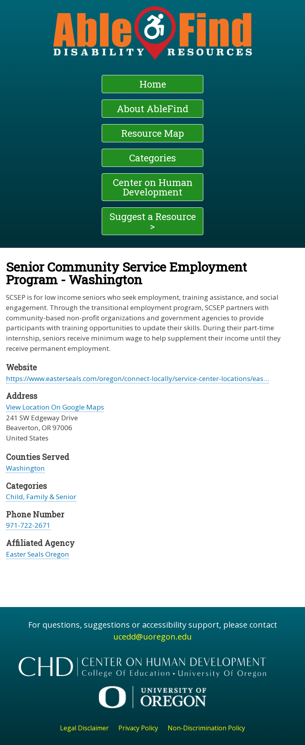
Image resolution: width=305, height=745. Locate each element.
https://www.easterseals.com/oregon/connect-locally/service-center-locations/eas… (137, 378)
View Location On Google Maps (55, 407)
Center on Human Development (153, 187)
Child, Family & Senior (41, 496)
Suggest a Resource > (153, 221)
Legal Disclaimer (84, 728)
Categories (152, 157)
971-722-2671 (28, 525)
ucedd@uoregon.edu (152, 636)
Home (152, 84)
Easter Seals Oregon (37, 554)
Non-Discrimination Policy (206, 728)
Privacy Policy (138, 728)
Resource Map (152, 133)
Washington (25, 468)
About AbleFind (152, 108)
